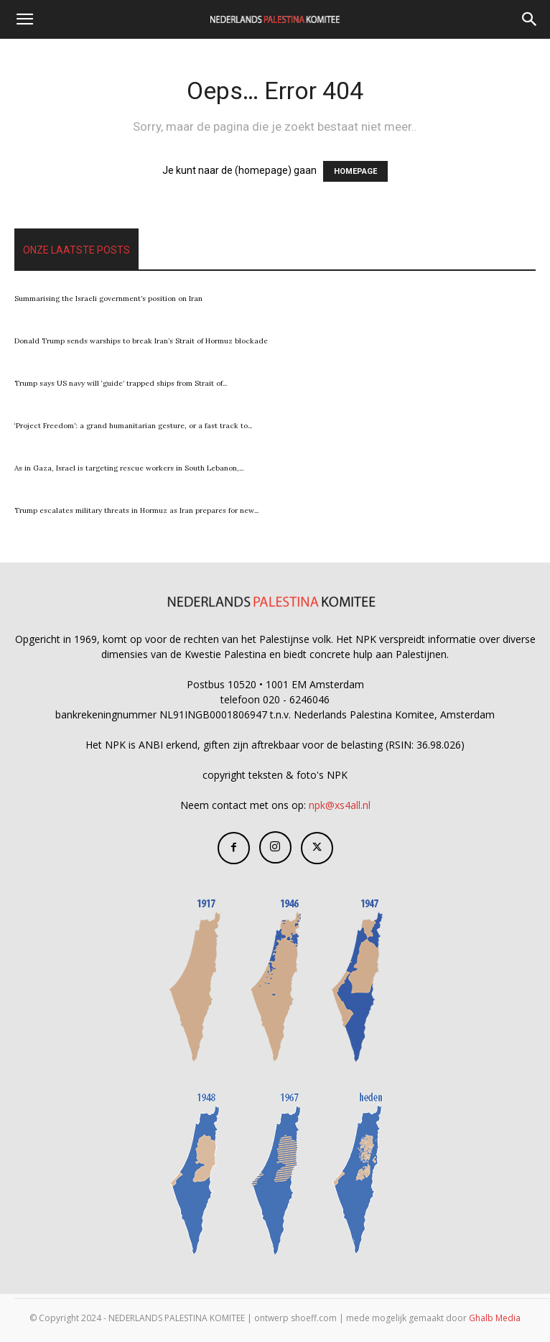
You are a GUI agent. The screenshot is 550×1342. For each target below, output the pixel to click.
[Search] (530, 19)
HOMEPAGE (355, 171)
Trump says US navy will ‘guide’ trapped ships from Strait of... (120, 383)
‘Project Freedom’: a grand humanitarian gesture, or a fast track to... (133, 425)
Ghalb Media (495, 1318)
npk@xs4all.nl (339, 805)
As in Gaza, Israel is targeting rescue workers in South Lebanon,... (128, 468)
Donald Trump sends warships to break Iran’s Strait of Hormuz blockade (141, 341)
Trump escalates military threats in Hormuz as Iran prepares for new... (136, 510)
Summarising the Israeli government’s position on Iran (108, 298)
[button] (24, 19)
